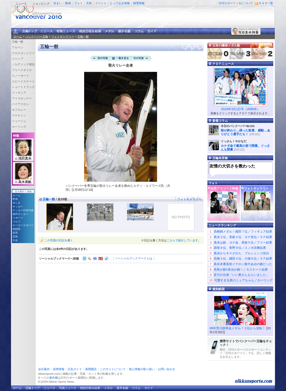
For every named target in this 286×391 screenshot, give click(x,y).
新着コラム (220, 120)
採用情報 (58, 369)
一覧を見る (120, 58)
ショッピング (41, 3)
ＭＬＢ (16, 202)
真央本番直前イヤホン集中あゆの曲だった (243, 264)
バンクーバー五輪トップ (29, 31)
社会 (15, 240)
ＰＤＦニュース (223, 63)
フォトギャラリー (62, 36)
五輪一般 (83, 36)
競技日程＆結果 (90, 31)
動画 (68, 3)
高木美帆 (24, 182)
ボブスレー (19, 109)
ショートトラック (23, 87)
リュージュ (19, 121)
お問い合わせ (166, 369)
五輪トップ (32, 388)
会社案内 (44, 369)
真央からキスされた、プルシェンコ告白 (241, 253)
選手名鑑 (124, 31)
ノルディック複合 (23, 64)
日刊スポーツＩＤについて (236, 3)
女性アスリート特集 (224, 188)
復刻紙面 (218, 289)
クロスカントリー (23, 53)
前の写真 (100, 58)
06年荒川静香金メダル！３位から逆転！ (237, 328)
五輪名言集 (220, 158)
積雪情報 (139, 3)
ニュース (21, 3)
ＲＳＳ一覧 (266, 3)
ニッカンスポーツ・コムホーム (15, 31)
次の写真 (141, 58)
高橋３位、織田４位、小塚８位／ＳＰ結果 (243, 258)
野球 (15, 199)
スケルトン (19, 115)
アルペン (17, 47)
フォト (78, 3)
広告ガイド (75, 369)
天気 (89, 3)
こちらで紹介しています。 (184, 240)
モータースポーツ (23, 225)
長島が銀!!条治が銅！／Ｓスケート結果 (241, 269)
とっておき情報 (120, 3)
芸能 (15, 236)
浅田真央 (24, 158)
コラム (138, 31)
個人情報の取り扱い (142, 369)
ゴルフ (16, 221)
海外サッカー (20, 214)
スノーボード (20, 75)
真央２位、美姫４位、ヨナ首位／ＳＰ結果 (243, 237)
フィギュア (19, 92)
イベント (101, 3)
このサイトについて (113, 369)
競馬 (15, 232)
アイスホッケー (22, 98)
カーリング (19, 126)
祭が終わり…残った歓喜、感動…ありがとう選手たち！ (245, 132)
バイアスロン (20, 104)
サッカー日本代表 (23, 210)
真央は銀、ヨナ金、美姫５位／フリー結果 (243, 242)
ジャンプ (17, 58)
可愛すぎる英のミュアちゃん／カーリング (243, 280)
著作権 (53, 377)
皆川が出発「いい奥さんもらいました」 (241, 274)
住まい (57, 3)
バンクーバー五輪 (36, 36)
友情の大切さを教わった (232, 166)
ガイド (151, 31)
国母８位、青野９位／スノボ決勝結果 (240, 247)
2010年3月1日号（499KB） (240, 109)
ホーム (17, 36)
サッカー (18, 206)
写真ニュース (65, 31)
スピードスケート (23, 81)
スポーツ (18, 217)
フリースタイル (22, 70)
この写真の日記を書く (59, 240)
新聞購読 (91, 369)
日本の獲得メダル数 (226, 45)
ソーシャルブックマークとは (133, 258)
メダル (109, 31)
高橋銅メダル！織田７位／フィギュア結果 (243, 231)
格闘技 (16, 229)
